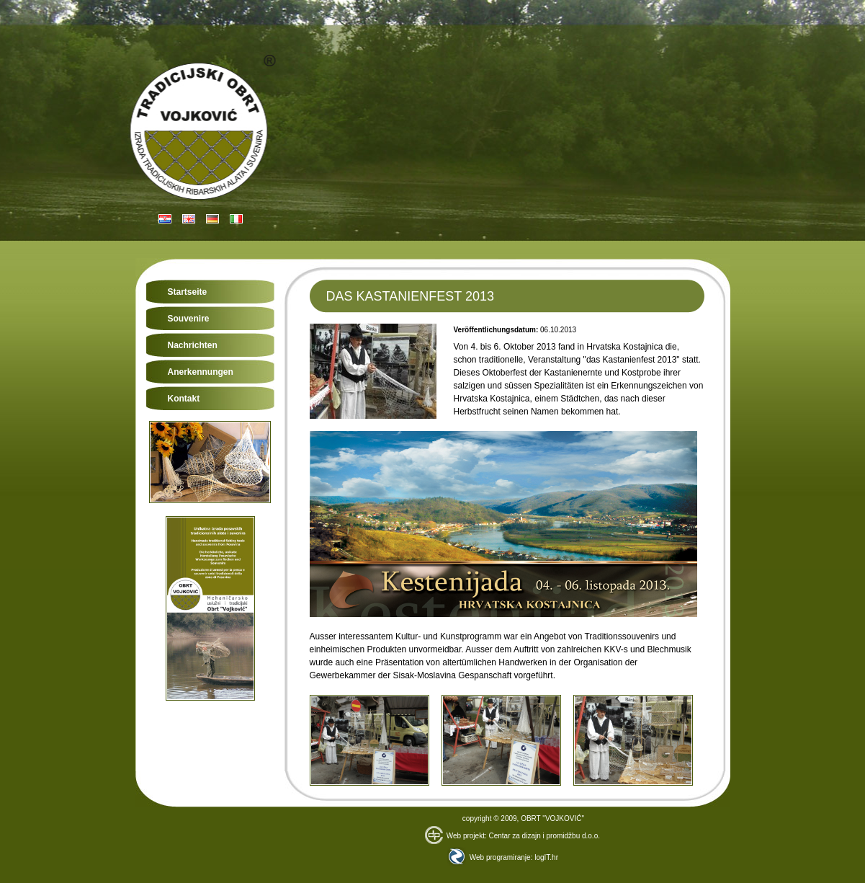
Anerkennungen (200, 372)
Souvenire (189, 319)
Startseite (187, 292)
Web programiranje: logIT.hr (502, 857)
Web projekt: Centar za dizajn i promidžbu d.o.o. (512, 836)
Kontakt (184, 399)
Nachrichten (193, 345)
